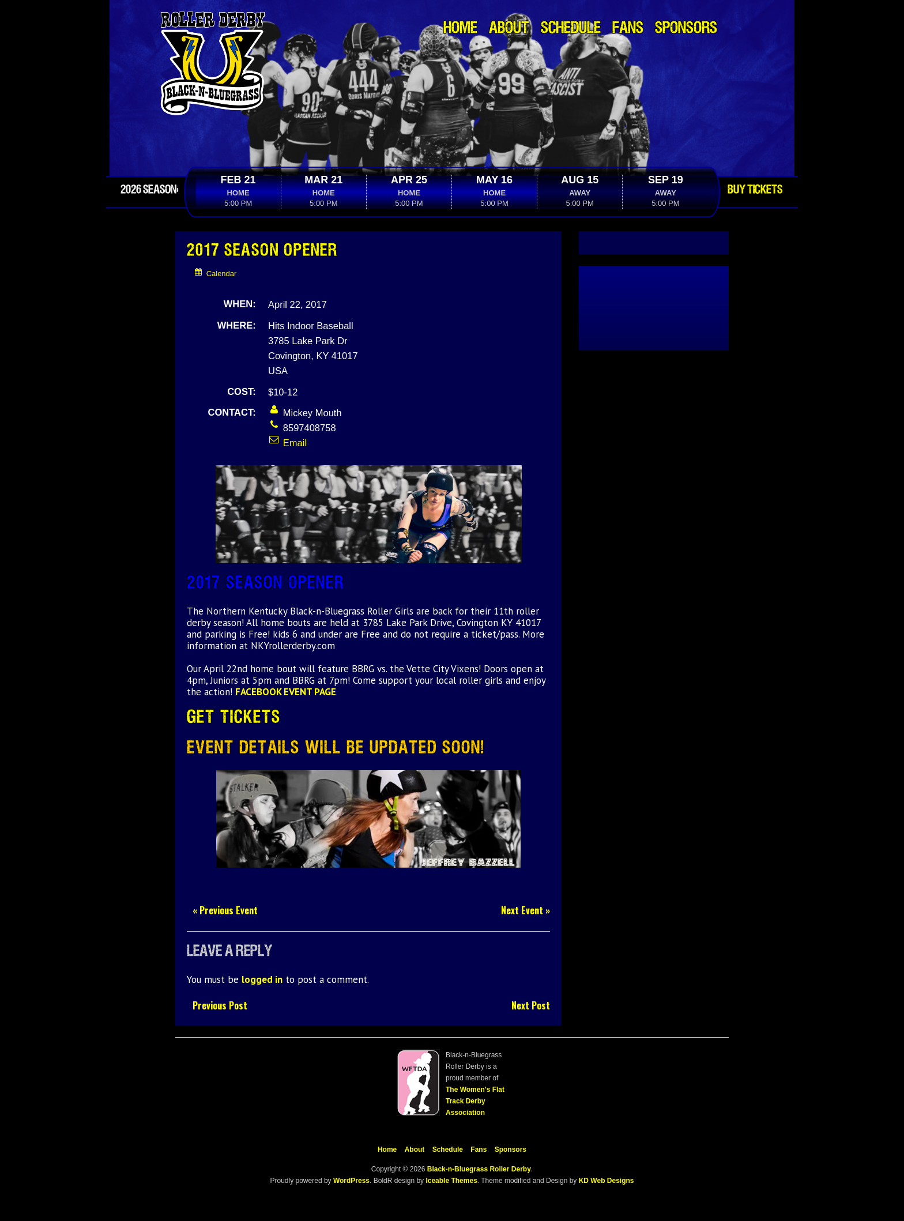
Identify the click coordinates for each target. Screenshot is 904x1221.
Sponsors (686, 28)
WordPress (351, 1181)
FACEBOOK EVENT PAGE (285, 691)
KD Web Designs (606, 1181)
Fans (627, 28)
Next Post (530, 1005)
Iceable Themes (451, 1181)
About (509, 28)
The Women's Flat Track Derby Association (475, 1101)
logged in (262, 979)
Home (460, 28)
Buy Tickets (755, 189)
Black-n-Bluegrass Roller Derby (479, 1169)
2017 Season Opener (262, 251)
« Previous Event (225, 911)
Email (287, 443)
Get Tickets (234, 717)
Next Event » (525, 911)
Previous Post (220, 1005)
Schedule (571, 28)
